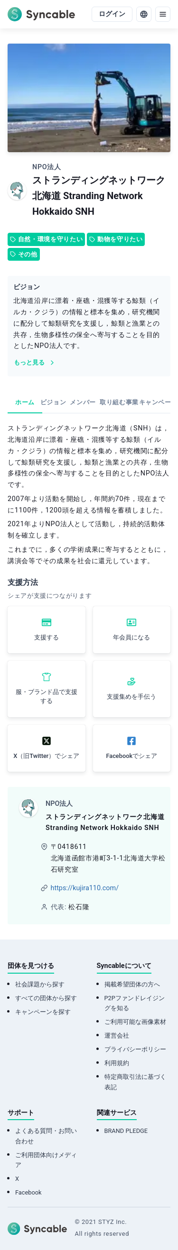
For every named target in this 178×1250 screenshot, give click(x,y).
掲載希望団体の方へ (132, 984)
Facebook (28, 1192)
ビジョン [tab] (53, 402)
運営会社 (116, 1035)
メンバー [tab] (83, 402)
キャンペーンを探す (43, 1011)
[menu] (162, 14)
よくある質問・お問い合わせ (46, 1135)
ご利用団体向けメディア (46, 1159)
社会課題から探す (40, 984)
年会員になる (131, 637)
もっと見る (35, 362)
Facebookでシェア (131, 755)
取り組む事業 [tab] (119, 402)
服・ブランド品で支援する (46, 696)
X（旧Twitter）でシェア (46, 755)
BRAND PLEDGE (126, 1130)
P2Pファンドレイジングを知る (134, 1003)
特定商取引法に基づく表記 (135, 1081)
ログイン (112, 14)
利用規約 (116, 1063)
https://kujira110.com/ (85, 888)
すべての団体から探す (46, 998)
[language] (143, 14)
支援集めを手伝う (131, 696)
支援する (46, 637)
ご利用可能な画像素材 (135, 1021)
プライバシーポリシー (135, 1049)
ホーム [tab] (25, 402)
